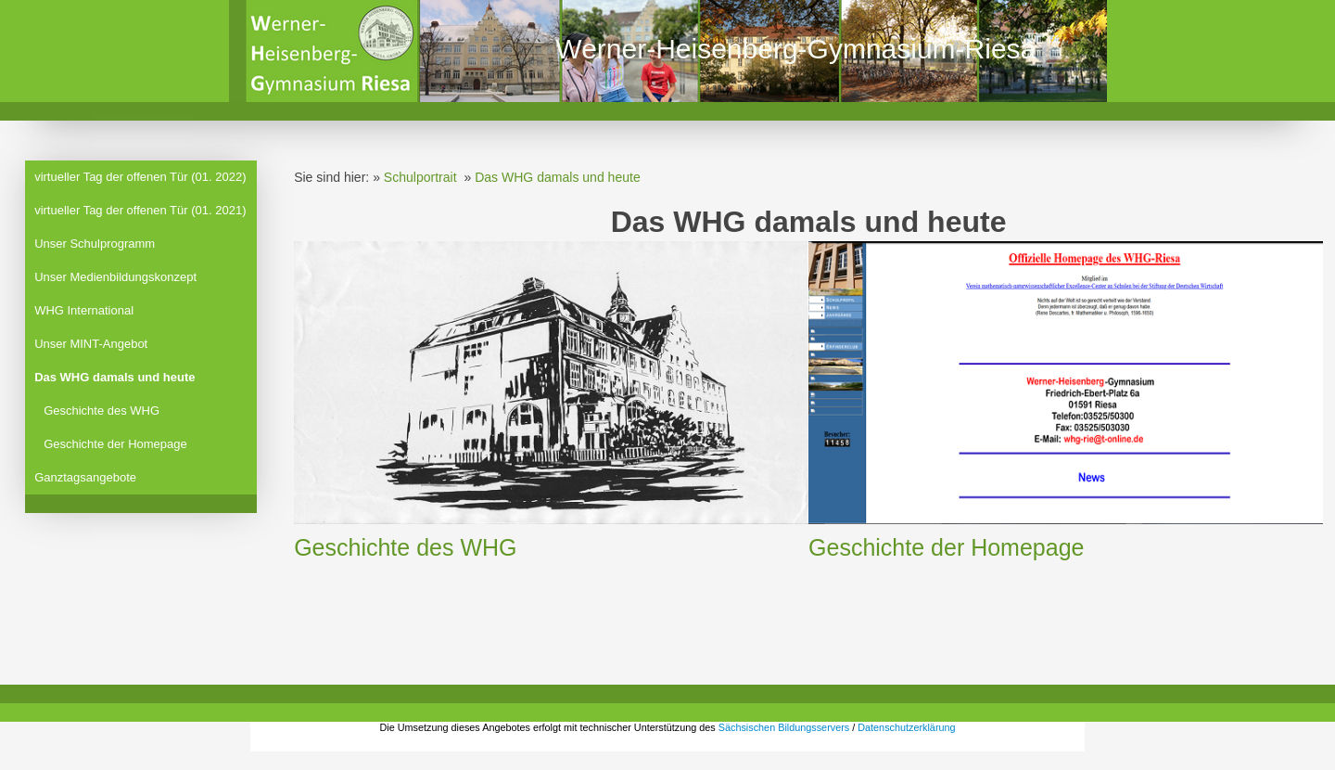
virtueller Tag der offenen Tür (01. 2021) (140, 210)
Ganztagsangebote (85, 477)
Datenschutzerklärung (906, 727)
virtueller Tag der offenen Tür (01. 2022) (140, 177)
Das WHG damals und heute (114, 377)
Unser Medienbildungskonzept (115, 277)
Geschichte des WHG (101, 410)
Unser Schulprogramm (94, 243)
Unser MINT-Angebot (90, 344)
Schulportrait (420, 177)
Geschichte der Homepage (115, 444)
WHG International (84, 310)
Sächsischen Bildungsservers (783, 727)
